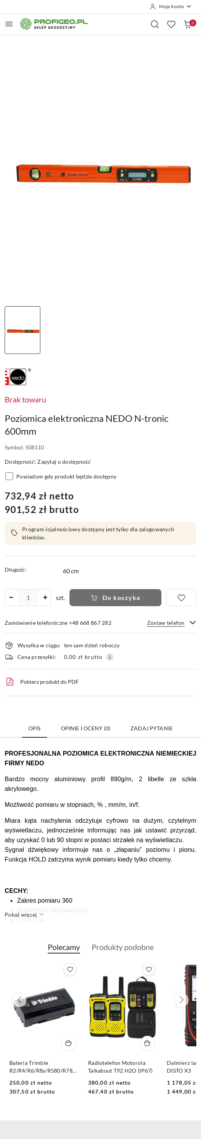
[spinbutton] (28, 597)
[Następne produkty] (182, 1000)
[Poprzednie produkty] (19, 1000)
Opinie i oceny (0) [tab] (86, 728)
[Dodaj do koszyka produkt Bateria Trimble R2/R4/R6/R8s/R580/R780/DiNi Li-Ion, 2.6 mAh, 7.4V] (135, 1043)
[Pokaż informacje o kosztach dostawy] (110, 657)
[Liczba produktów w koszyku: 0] (187, 24)
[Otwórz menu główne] (9, 23)
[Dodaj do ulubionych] (181, 597)
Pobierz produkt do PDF (42, 682)
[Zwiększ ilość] (45, 597)
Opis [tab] (34, 728)
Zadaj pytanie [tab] (151, 728)
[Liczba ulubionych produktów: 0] (171, 24)
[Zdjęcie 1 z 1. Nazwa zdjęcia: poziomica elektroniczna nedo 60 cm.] (22, 330)
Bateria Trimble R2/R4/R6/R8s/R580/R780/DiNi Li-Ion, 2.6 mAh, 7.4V (111, 1067)
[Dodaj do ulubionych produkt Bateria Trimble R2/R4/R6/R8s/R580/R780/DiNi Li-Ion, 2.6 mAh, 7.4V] (136, 969)
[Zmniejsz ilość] (11, 597)
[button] (64, 951)
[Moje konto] (171, 6)
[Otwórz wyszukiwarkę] (155, 24)
